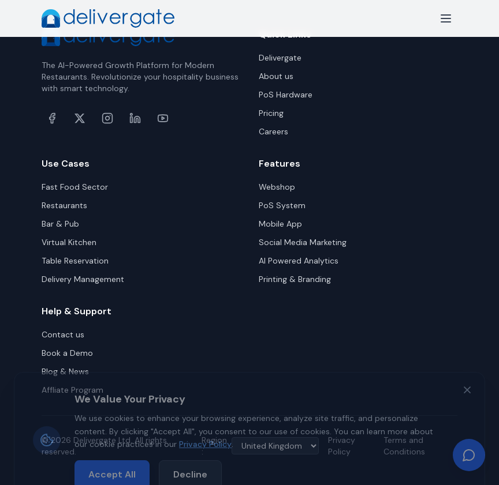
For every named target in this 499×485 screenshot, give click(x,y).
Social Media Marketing (303, 242)
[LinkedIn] (135, 118)
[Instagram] (107, 118)
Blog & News (65, 371)
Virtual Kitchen (69, 242)
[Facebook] (52, 118)
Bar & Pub (60, 224)
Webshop (277, 187)
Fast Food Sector (75, 187)
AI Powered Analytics (298, 260)
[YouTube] (162, 118)
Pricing (271, 113)
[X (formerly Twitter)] (79, 118)
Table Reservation (75, 260)
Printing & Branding (295, 279)
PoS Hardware (285, 94)
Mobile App (280, 224)
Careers (273, 131)
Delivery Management (83, 279)
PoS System (282, 205)
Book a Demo (67, 353)
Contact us (63, 334)
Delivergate (280, 57)
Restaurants (64, 205)
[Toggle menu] (445, 18)
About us (276, 76)
